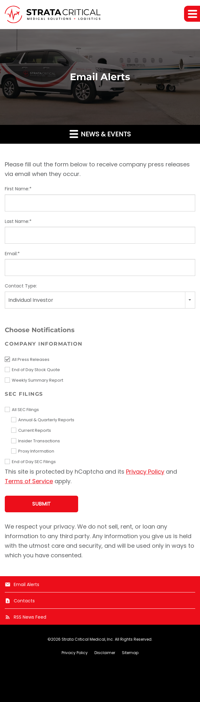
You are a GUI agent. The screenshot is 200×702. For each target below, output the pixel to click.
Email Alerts (22, 584)
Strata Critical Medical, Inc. (88, 639)
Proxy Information (36, 451)
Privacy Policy (145, 472)
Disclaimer (104, 653)
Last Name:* (18, 221)
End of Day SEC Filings (34, 462)
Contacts (20, 601)
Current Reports (34, 430)
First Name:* (18, 189)
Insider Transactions (39, 441)
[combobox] (100, 300)
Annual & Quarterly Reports (46, 420)
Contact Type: (21, 286)
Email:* (12, 253)
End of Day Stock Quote (36, 370)
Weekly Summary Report (37, 380)
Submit (41, 503)
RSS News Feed (25, 617)
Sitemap (130, 653)
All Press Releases (30, 359)
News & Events (100, 134)
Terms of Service (29, 481)
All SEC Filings (25, 410)
